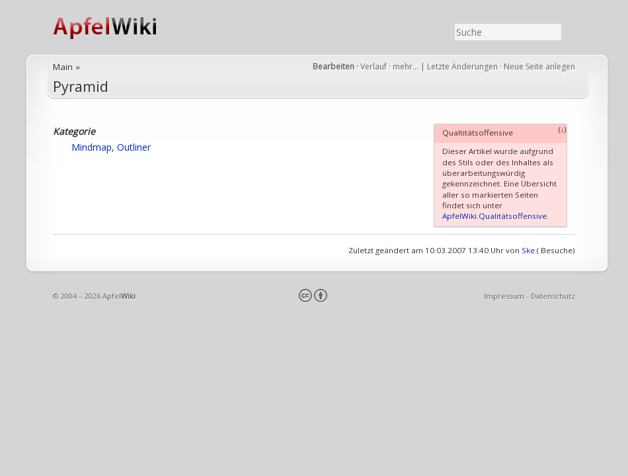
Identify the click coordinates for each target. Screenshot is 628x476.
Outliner (134, 147)
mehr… (406, 66)
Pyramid (80, 86)
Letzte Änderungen (462, 66)
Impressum (504, 296)
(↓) (563, 129)
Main (63, 67)
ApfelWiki (119, 27)
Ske (528, 250)
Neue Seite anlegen (539, 66)
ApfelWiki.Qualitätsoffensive (494, 216)
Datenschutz (553, 296)
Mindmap (91, 147)
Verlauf (373, 66)
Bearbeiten (333, 66)
